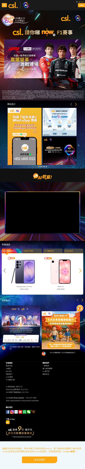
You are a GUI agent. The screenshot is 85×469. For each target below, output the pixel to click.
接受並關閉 (39, 460)
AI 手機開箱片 (49, 252)
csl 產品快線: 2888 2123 (14, 387)
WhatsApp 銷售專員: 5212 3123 (17, 389)
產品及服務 (69, 252)
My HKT (9, 371)
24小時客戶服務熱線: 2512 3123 (17, 392)
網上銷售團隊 (47, 368)
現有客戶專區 (28, 252)
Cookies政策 (69, 451)
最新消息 (9, 366)
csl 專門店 (46, 371)
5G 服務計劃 (10, 380)
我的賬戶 (9, 374)
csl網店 (8, 368)
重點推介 (11, 104)
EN (83, 2)
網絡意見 (45, 374)
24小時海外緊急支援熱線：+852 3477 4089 (21, 398)
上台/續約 (9, 377)
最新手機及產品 (8, 252)
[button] (81, 5)
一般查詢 (45, 366)
